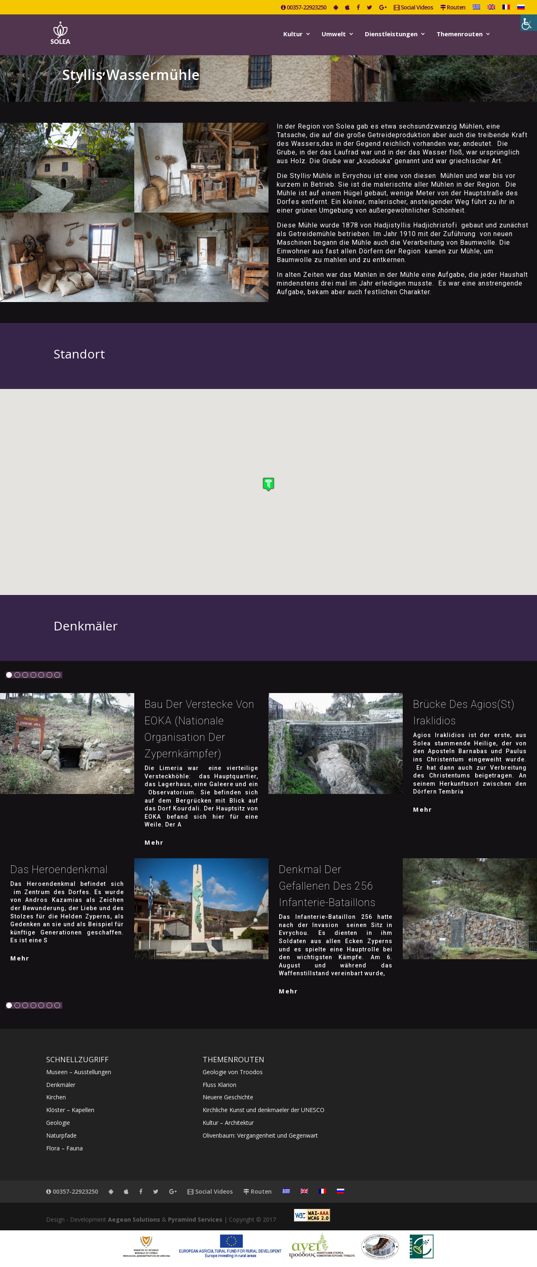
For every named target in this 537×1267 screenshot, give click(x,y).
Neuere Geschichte (228, 1097)
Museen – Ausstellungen (78, 1072)
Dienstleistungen (391, 34)
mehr (154, 842)
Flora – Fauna (64, 1148)
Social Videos (413, 8)
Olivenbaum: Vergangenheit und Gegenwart (260, 1135)
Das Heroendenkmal (59, 870)
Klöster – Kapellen (70, 1110)
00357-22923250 (303, 8)
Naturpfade (61, 1135)
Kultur (293, 34)
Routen (452, 8)
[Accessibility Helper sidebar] (529, 22)
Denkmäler (60, 1085)
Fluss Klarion (219, 1085)
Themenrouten (460, 34)
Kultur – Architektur (228, 1122)
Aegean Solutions (134, 1219)
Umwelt (334, 34)
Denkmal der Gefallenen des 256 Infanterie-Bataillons (327, 886)
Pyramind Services (195, 1219)
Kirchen (56, 1097)
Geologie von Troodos (233, 1072)
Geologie (58, 1122)
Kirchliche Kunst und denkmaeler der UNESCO (264, 1110)
